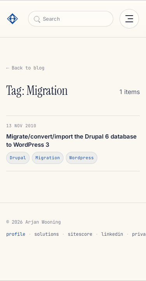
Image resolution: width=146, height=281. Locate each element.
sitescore (80, 234)
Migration (47, 157)
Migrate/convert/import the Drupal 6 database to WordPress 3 (71, 140)
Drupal (18, 157)
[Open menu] (129, 18)
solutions (46, 234)
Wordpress (81, 157)
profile (15, 234)
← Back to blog (25, 68)
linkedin (112, 234)
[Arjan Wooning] (15, 19)
